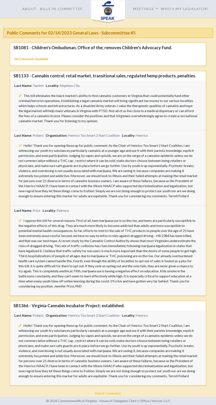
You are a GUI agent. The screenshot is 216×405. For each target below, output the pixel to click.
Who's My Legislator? (185, 9)
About (29, 9)
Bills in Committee (61, 9)
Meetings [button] (144, 9)
